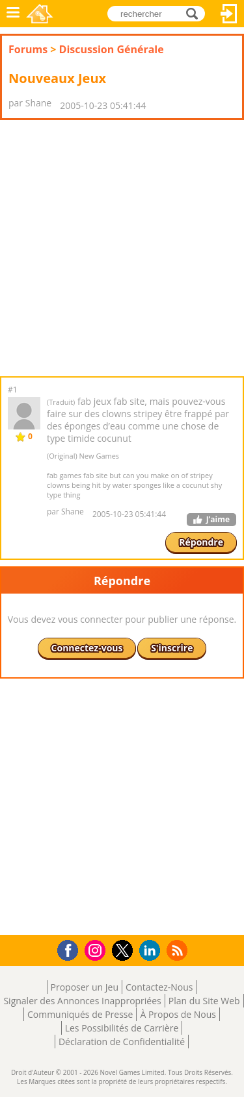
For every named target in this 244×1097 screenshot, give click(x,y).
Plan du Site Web (204, 1001)
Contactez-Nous (159, 987)
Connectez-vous (229, 13)
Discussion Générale (111, 49)
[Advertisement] (122, 248)
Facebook (71, 948)
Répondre (201, 542)
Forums (27, 49)
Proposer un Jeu (84, 987)
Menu (13, 13)
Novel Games (39, 13)
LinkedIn (152, 950)
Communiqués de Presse (80, 1014)
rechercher (195, 12)
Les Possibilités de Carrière (122, 1028)
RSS (178, 950)
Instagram (96, 949)
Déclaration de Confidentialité (122, 1041)
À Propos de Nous (178, 1014)
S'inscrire (172, 648)
